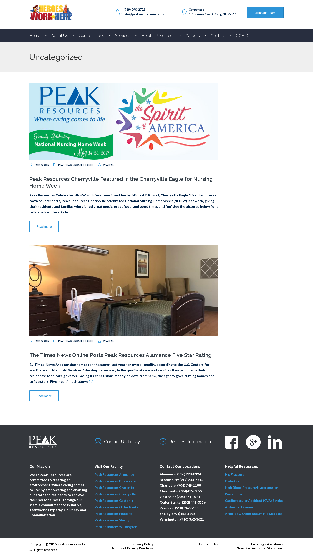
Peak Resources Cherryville (115, 494)
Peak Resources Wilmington (116, 527)
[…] (91, 381)
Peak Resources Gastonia (114, 501)
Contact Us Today (122, 441)
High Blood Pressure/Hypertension (251, 487)
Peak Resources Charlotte (114, 487)
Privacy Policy (142, 544)
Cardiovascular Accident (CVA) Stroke (254, 501)
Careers (192, 35)
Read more (44, 226)
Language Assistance (267, 544)
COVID (242, 35)
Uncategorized (83, 164)
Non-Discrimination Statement (260, 548)
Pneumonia (233, 494)
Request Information (190, 441)
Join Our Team (265, 13)
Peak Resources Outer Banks (116, 507)
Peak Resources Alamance (114, 474)
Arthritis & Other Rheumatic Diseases (253, 514)
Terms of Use (208, 544)
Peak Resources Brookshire (115, 481)
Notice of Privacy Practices (132, 548)
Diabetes (232, 481)
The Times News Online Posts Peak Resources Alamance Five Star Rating (120, 355)
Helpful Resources (158, 35)
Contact (218, 35)
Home (34, 35)
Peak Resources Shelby (112, 520)
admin (110, 164)
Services (122, 35)
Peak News (65, 164)
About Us (59, 35)
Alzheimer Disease (239, 507)
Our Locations (91, 35)
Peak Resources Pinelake (113, 514)
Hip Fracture (234, 474)
